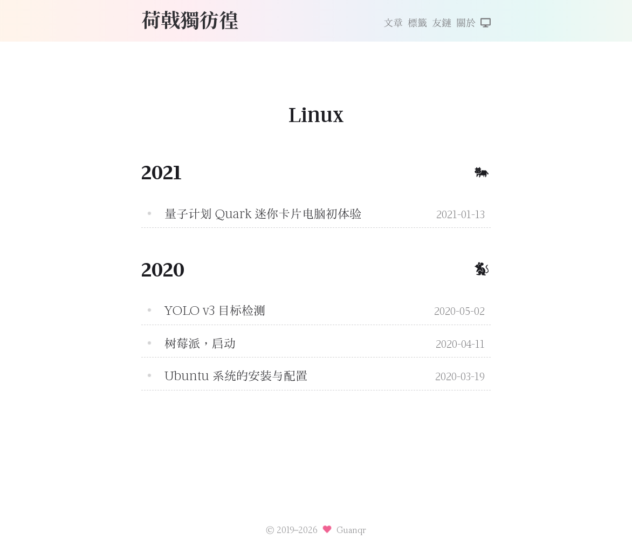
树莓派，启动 (200, 343)
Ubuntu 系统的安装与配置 (235, 376)
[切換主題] (485, 24)
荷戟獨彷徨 (189, 19)
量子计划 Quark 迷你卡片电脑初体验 (262, 214)
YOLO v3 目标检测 (214, 311)
